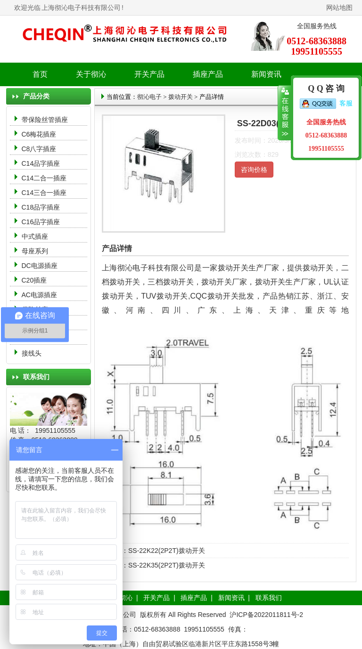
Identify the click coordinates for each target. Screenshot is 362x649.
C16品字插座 (41, 222)
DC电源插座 (40, 265)
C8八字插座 (39, 149)
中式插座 (35, 236)
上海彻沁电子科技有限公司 (81, 7)
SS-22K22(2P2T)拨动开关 (166, 550)
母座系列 (35, 251)
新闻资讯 (231, 597)
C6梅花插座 (39, 134)
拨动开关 (180, 96)
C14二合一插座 (44, 178)
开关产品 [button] (149, 74)
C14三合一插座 (44, 192)
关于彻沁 (91, 74)
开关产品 (156, 597)
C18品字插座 (41, 207)
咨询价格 (254, 169)
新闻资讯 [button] (266, 74)
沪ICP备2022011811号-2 (266, 614)
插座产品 (194, 597)
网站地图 (339, 7)
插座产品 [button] (208, 74)
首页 (40, 74)
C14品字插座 (41, 163)
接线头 (31, 353)
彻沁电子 (149, 96)
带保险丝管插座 (46, 119)
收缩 (284, 113)
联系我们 (268, 597)
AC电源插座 (40, 295)
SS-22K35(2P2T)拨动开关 (166, 565)
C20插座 (34, 280)
